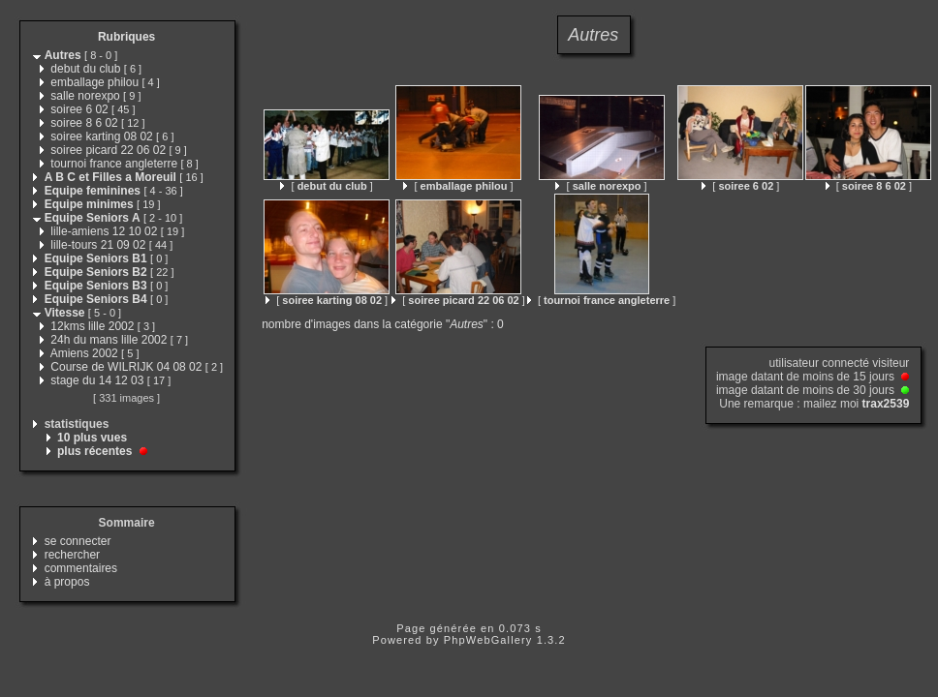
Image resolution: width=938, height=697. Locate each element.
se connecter (78, 541)
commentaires (81, 568)
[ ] (326, 186)
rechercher (72, 554)
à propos (67, 582)
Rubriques (126, 37)
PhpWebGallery (488, 640)
